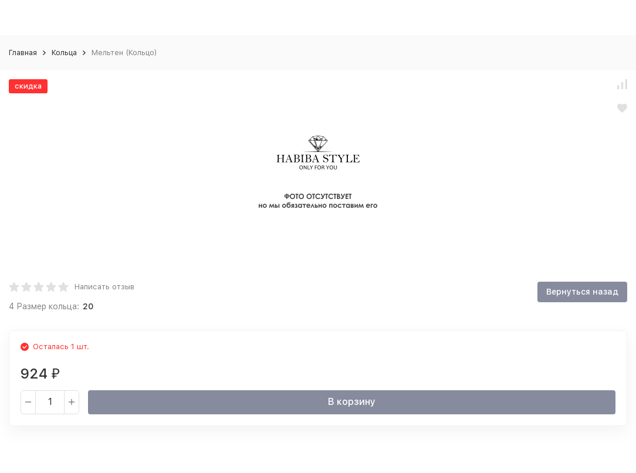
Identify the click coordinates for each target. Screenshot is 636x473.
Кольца (64, 52)
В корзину (351, 401)
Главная (23, 52)
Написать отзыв (104, 286)
